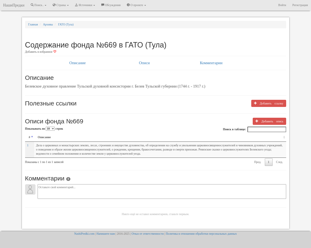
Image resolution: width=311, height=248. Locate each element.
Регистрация (300, 5)
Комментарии (211, 63)
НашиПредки (13, 5)
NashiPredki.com (84, 233)
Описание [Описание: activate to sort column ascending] (44, 137)
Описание (77, 63)
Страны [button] (61, 5)
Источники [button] (85, 5)
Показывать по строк (44, 129)
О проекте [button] (136, 5)
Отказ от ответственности (148, 233)
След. (279, 162)
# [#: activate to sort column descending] (29, 137)
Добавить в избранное (40, 51)
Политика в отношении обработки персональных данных (201, 233)
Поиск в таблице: (254, 129)
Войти (282, 5)
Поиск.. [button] (39, 5)
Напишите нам (105, 233)
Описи (144, 63)
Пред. (257, 162)
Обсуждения (111, 5)
